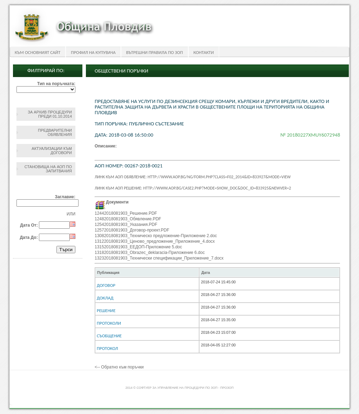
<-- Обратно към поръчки (119, 367)
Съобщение (109, 335)
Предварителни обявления (55, 132)
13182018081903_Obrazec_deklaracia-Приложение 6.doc (150, 252)
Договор (106, 285)
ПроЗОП (226, 387)
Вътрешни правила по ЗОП (154, 52)
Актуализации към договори (52, 150)
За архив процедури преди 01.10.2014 (50, 114)
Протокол (107, 348)
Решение (106, 310)
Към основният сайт (37, 52)
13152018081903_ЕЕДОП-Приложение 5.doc (138, 246)
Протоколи (109, 323)
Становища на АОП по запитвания (48, 169)
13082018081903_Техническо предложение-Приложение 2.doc (156, 235)
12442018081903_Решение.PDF (126, 213)
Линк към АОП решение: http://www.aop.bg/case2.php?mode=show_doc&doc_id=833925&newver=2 (193, 188)
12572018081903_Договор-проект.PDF (132, 230)
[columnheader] (147, 272)
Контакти (204, 52)
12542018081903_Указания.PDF (126, 224)
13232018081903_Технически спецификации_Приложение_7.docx (159, 258)
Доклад (105, 298)
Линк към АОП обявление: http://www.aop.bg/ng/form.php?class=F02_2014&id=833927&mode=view (193, 176)
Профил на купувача (93, 52)
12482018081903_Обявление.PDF (128, 218)
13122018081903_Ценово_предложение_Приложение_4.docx (155, 241)
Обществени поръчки (121, 71)
